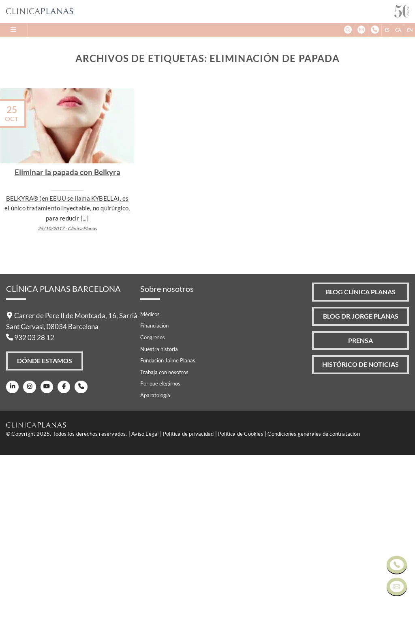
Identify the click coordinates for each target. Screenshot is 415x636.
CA (398, 29)
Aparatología (155, 577)
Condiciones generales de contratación (313, 615)
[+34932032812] (374, 29)
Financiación (154, 507)
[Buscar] (348, 29)
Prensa (359, 525)
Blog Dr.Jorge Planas (359, 499)
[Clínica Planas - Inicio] (200, 12)
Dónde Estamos (45, 543)
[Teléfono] (77, 569)
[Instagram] (28, 569)
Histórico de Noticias (360, 550)
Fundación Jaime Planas (167, 542)
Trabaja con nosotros (164, 553)
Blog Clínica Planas (359, 474)
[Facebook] (61, 569)
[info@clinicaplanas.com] (361, 29)
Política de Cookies (240, 615)
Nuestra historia (159, 530)
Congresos (152, 519)
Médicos (150, 495)
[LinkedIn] (12, 569)
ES (387, 29)
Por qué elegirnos (160, 565)
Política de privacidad (188, 615)
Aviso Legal (144, 615)
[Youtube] (45, 569)
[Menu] (14, 29)
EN (410, 29)
